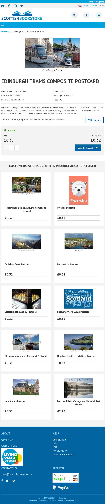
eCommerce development (39, 500)
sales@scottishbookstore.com (3, 6)
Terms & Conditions (63, 454)
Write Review (94, 120)
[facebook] (8, 6)
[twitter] (20, 6)
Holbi (54, 500)
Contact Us (7, 439)
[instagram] (14, 6)
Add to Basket (86, 148)
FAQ (54, 447)
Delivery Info (59, 439)
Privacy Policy (59, 450)
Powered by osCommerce (66, 500)
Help (54, 443)
